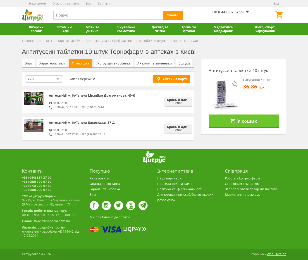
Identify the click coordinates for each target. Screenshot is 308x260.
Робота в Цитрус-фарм (242, 178)
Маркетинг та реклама (242, 194)
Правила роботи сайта (175, 183)
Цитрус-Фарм (32, 15)
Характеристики (52, 63)
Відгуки (184, 63)
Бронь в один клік (178, 101)
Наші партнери (169, 178)
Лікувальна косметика (125, 29)
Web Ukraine (276, 254)
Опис (28, 63)
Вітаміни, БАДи (65, 29)
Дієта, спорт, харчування (265, 29)
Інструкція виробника (113, 63)
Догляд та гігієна (160, 29)
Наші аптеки (37, 3)
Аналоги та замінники (154, 63)
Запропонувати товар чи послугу (251, 189)
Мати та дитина (92, 29)
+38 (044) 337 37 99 (227, 12)
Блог (88, 3)
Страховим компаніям (242, 183)
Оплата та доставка (66, 3)
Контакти (104, 3)
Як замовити (99, 178)
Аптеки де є (81, 63)
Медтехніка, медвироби (224, 29)
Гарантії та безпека (105, 189)
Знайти (172, 15)
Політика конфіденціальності (180, 189)
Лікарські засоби (36, 29)
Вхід (276, 3)
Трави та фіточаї (188, 29)
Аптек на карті (171, 78)
